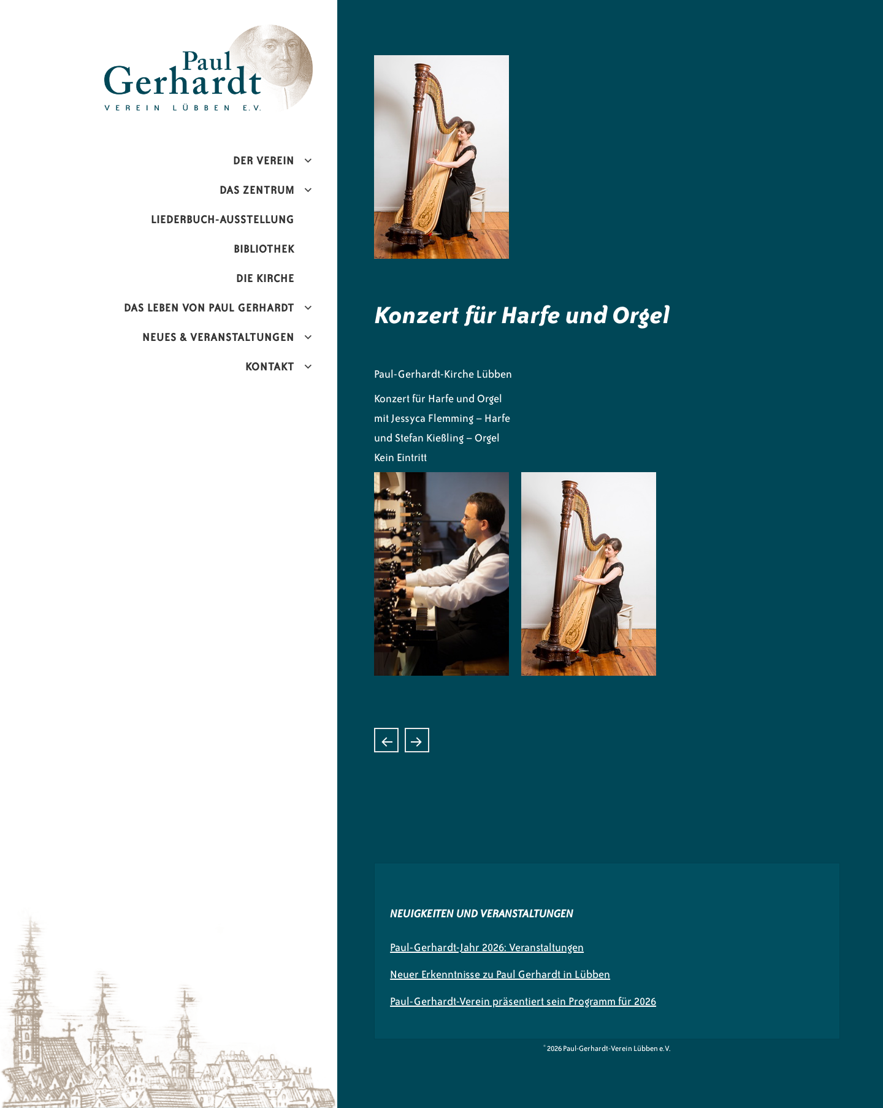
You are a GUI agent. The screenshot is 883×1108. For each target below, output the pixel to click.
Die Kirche (265, 278)
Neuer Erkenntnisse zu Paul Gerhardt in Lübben (500, 974)
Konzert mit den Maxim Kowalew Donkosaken (417, 740)
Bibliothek (264, 249)
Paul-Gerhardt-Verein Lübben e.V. (234, 34)
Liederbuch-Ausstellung (222, 219)
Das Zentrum (257, 190)
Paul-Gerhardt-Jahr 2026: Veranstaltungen (487, 947)
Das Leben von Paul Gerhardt (209, 308)
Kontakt (269, 366)
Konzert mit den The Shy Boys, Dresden (386, 740)
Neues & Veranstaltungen (218, 337)
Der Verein (263, 160)
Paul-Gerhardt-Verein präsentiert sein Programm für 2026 (523, 1001)
